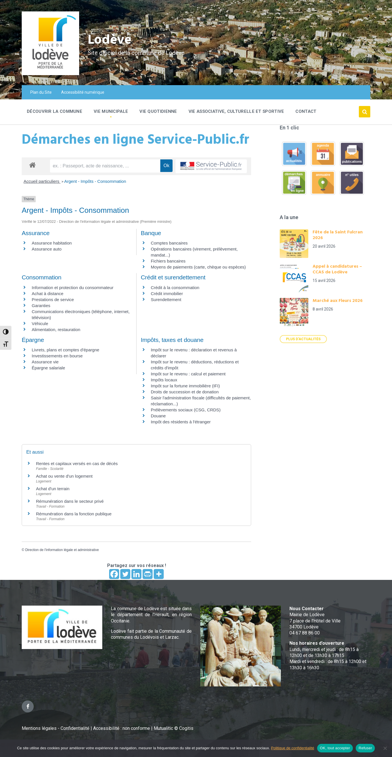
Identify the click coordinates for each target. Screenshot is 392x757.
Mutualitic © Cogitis (173, 728)
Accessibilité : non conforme (122, 728)
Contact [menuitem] (305, 111)
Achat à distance (47, 293)
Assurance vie (45, 361)
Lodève (110, 40)
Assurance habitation (52, 243)
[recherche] (105, 166)
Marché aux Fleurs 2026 (338, 301)
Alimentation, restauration (56, 329)
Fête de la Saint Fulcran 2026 (338, 235)
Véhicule (40, 323)
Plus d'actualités (303, 339)
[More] (159, 574)
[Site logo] (50, 73)
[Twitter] (125, 574)
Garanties (41, 305)
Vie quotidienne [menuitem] (158, 111)
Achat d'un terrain (52, 488)
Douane (158, 415)
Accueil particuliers (42, 181)
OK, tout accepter (335, 748)
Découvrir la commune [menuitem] (54, 111)
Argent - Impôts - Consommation (95, 181)
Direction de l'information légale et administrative (62, 550)
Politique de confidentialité (292, 748)
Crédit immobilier (167, 293)
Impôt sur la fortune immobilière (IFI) (185, 385)
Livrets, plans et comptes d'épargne (65, 349)
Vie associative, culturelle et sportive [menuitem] (236, 111)
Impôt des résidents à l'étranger (181, 421)
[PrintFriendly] (148, 574)
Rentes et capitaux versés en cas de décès (77, 463)
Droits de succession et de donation (185, 391)
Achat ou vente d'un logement (64, 476)
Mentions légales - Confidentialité (55, 728)
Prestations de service (53, 299)
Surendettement (166, 299)
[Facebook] (114, 574)
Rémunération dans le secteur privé (70, 501)
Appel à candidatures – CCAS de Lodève (337, 269)
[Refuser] (385, 748)
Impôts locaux (164, 379)
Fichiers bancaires (168, 261)
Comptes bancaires (169, 243)
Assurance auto (46, 249)
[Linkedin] (136, 574)
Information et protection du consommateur (72, 287)
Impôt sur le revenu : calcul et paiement (188, 373)
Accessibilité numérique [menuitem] (82, 92)
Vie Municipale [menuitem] (111, 111)
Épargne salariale (48, 367)
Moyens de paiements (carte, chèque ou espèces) (198, 267)
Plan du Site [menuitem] (41, 92)
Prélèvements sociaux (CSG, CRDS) (186, 409)
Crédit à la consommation (175, 287)
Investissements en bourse (57, 355)
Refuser (365, 748)
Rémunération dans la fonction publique (73, 513)
